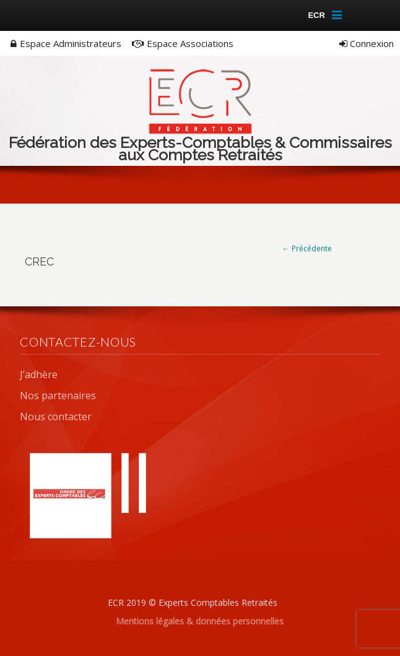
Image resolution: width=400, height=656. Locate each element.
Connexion (366, 43)
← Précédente (307, 248)
